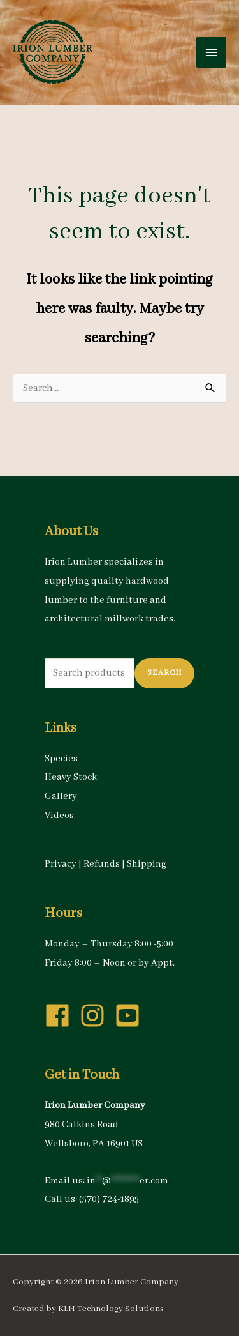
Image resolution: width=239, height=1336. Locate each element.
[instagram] (96, 1015)
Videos (59, 815)
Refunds (101, 864)
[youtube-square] (131, 1015)
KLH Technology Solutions (111, 1308)
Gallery (61, 796)
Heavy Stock (71, 777)
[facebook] (61, 1015)
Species (61, 758)
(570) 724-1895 (109, 1199)
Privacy (60, 864)
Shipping (146, 864)
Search (164, 673)
